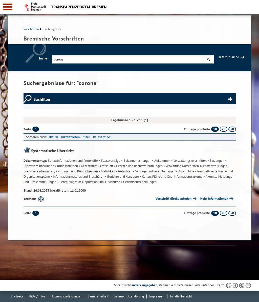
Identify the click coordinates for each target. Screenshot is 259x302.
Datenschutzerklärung (129, 296)
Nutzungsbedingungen (66, 296)
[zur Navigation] (7, 7)
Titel (86, 137)
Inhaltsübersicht (181, 296)
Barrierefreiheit (98, 296)
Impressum (157, 296)
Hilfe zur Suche (228, 57)
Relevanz (99, 137)
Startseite (17, 296)
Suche (42, 58)
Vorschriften (33, 29)
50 (232, 129)
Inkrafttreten (70, 137)
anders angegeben (144, 285)
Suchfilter (42, 99)
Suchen (208, 60)
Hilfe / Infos (37, 296)
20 (223, 129)
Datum (53, 137)
